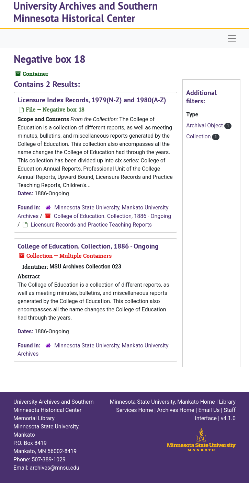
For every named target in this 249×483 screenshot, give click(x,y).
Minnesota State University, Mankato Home (162, 402)
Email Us (208, 410)
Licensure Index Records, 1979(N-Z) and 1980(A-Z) (92, 99)
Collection (199, 136)
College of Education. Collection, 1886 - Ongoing (112, 216)
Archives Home (175, 410)
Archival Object (205, 125)
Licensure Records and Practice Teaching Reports (91, 224)
